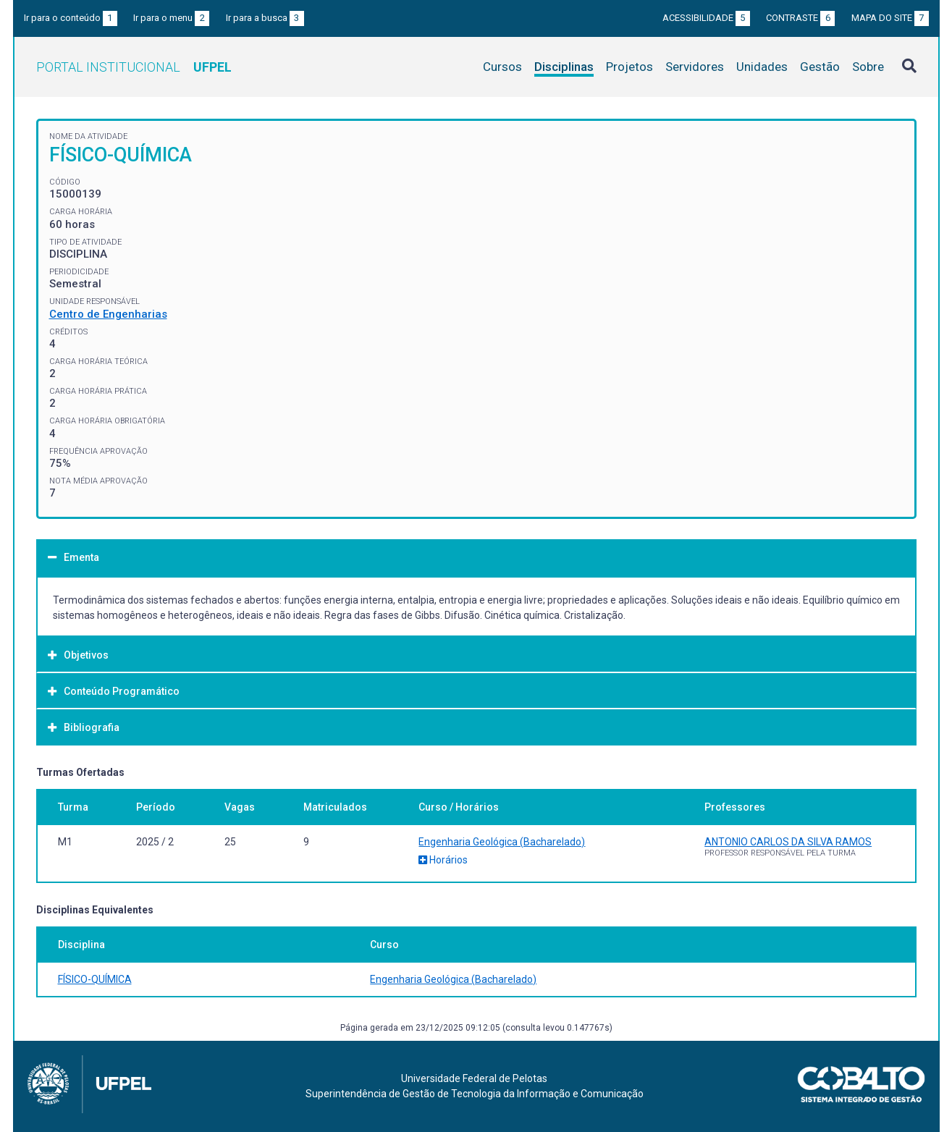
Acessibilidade (706, 17)
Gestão (820, 66)
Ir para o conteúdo (70, 17)
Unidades (762, 66)
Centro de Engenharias (108, 314)
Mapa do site (890, 17)
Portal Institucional (134, 67)
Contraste (800, 17)
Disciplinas (564, 66)
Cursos (502, 66)
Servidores (694, 66)
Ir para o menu (171, 17)
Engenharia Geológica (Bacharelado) (501, 842)
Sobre (868, 66)
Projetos (629, 66)
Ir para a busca (265, 17)
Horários (443, 860)
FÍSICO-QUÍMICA (95, 979)
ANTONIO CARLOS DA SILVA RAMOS (788, 842)
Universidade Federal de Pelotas (474, 1078)
